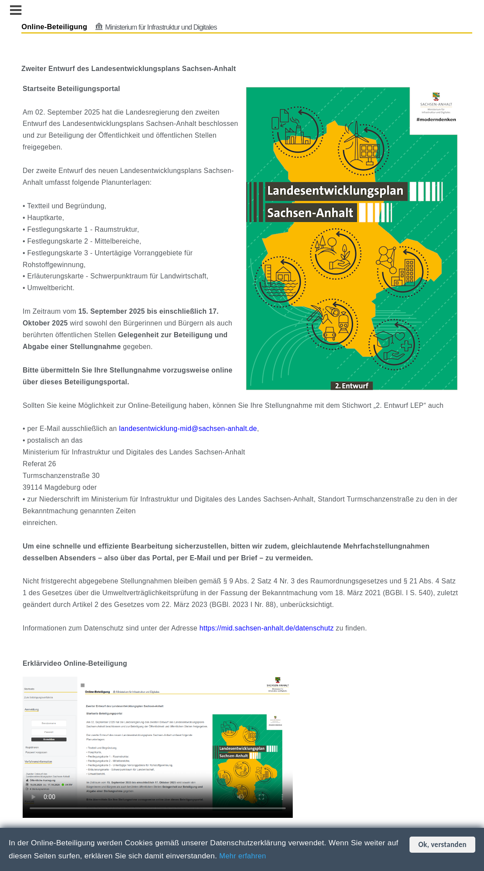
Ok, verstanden (442, 844)
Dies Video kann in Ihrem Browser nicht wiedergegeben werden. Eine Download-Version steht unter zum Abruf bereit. (162, 745)
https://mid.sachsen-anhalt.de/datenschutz (271, 629)
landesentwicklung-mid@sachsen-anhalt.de (193, 430)
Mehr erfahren (244, 855)
